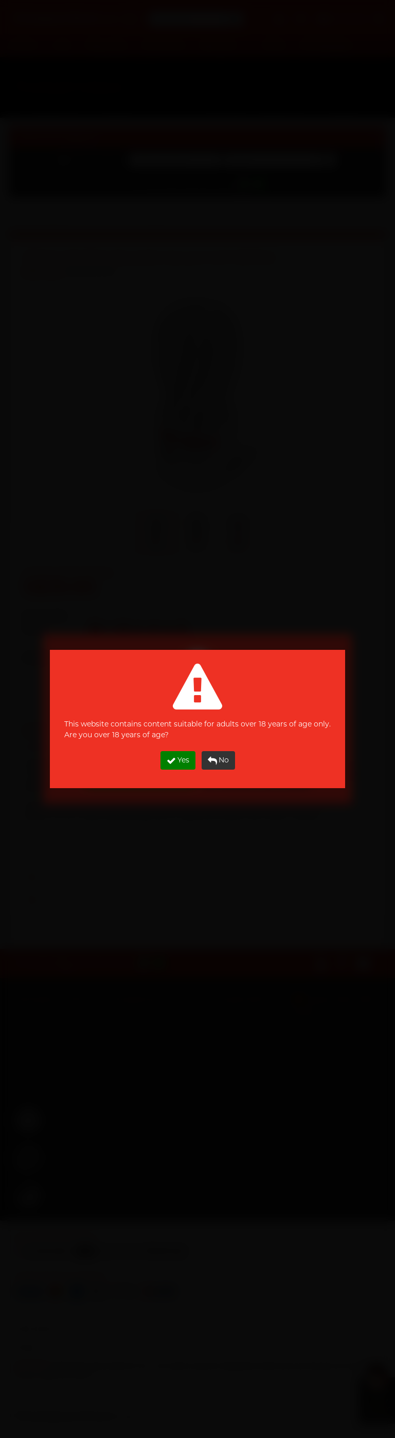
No (218, 760)
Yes (178, 760)
